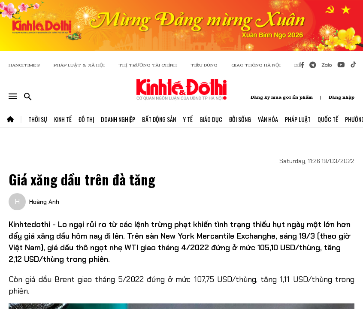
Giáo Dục (211, 119)
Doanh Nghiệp (118, 119)
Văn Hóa (268, 119)
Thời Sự (37, 119)
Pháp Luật (298, 119)
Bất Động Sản (159, 119)
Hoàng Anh (44, 202)
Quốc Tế (328, 119)
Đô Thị (86, 119)
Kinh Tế (63, 119)
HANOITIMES (24, 65)
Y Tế (188, 119)
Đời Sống (240, 119)
